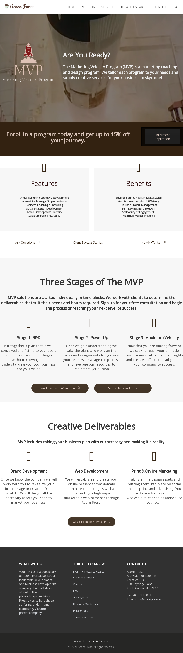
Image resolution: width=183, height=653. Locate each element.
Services (108, 7)
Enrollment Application (162, 137)
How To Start (133, 7)
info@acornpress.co (148, 599)
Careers (77, 584)
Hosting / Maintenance (86, 604)
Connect (158, 7)
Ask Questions (28, 242)
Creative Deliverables (123, 388)
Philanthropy (80, 610)
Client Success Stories (91, 242)
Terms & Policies (83, 617)
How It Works (154, 242)
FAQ (75, 591)
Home (71, 7)
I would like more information (60, 388)
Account (79, 641)
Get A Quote (80, 597)
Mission (88, 7)
